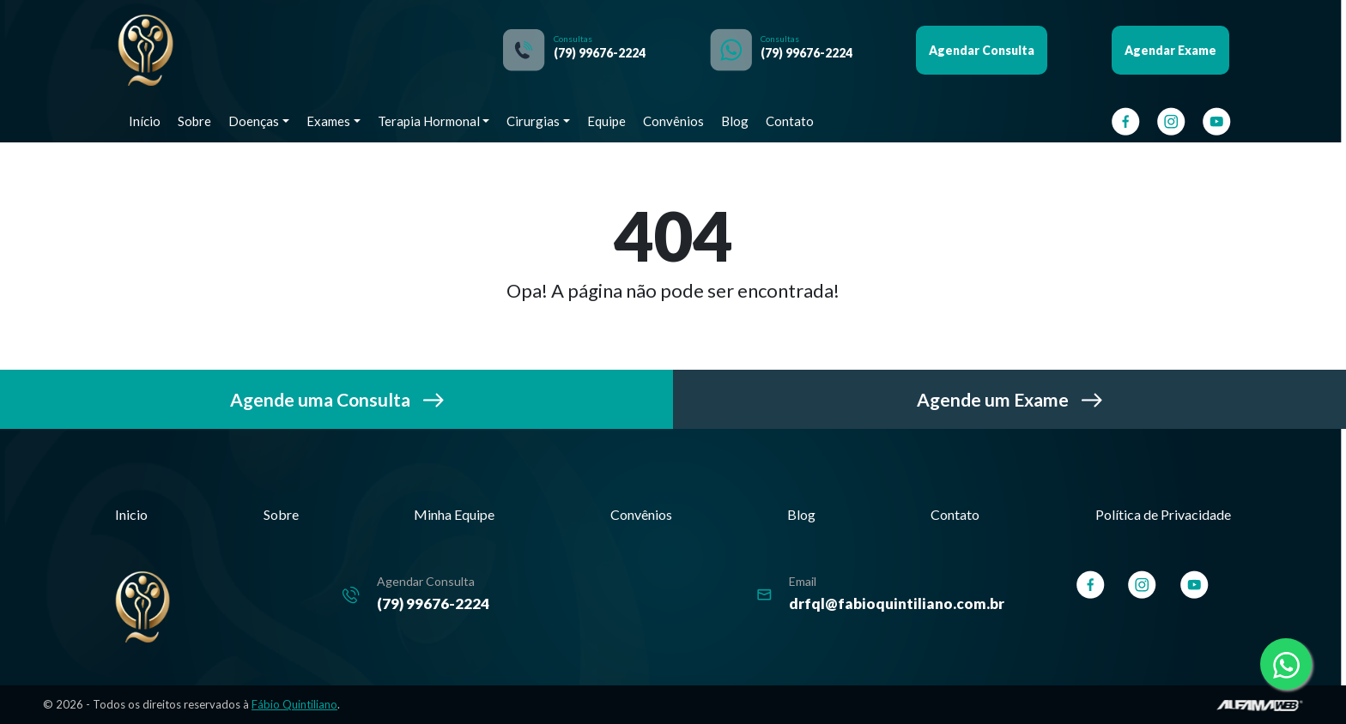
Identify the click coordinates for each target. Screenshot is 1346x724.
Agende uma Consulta (337, 399)
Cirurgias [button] (533, 121)
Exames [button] (328, 121)
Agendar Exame (1170, 50)
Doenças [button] (253, 121)
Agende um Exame (1009, 399)
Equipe (606, 121)
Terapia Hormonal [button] (429, 121)
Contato (790, 121)
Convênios (673, 121)
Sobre (194, 121)
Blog (735, 121)
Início (145, 121)
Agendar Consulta (981, 50)
